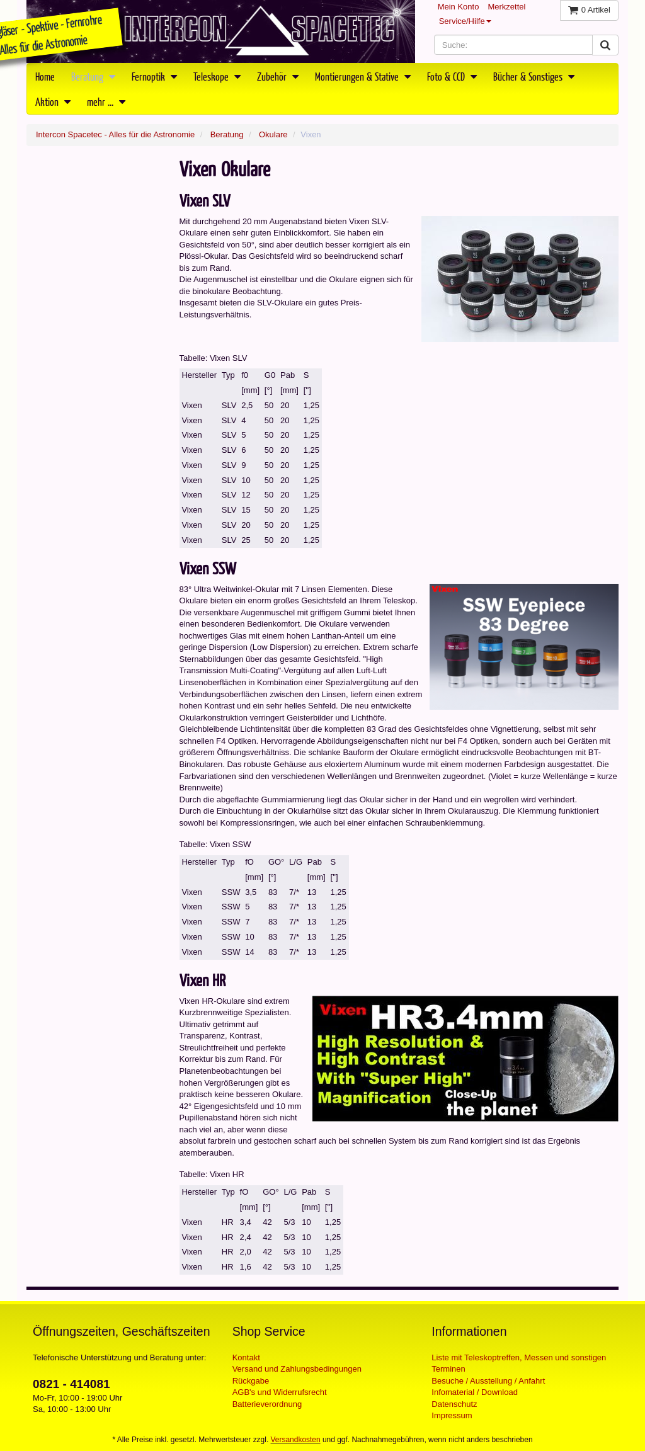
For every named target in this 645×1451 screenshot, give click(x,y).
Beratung (93, 76)
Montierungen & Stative (363, 76)
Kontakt (246, 1357)
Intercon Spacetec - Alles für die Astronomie (115, 134)
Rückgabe (251, 1381)
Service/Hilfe (465, 21)
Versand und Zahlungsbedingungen (297, 1369)
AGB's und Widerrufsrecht (279, 1392)
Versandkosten (296, 1439)
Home (45, 76)
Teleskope (217, 76)
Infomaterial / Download (474, 1392)
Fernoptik (154, 76)
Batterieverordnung (267, 1404)
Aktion (53, 101)
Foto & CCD (452, 76)
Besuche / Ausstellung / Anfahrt (488, 1381)
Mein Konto (458, 6)
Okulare (273, 134)
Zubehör (278, 76)
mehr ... (106, 101)
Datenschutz (454, 1404)
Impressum (451, 1415)
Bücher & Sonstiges (533, 76)
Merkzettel (506, 6)
